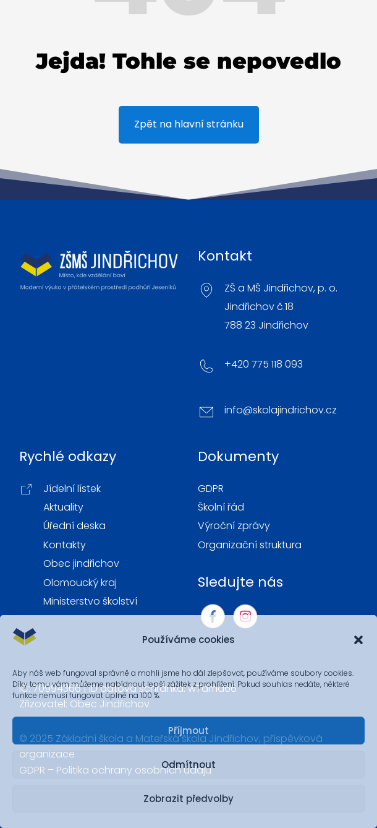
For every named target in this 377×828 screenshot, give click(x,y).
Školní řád (221, 507)
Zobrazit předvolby (188, 798)
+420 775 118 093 (263, 364)
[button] (358, 640)
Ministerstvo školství (90, 601)
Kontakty (64, 545)
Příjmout (188, 730)
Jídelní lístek (72, 489)
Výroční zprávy (234, 526)
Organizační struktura (250, 545)
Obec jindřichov (81, 564)
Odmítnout (188, 764)
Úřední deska (74, 526)
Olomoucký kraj (80, 583)
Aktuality (63, 507)
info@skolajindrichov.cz (280, 410)
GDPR (211, 489)
